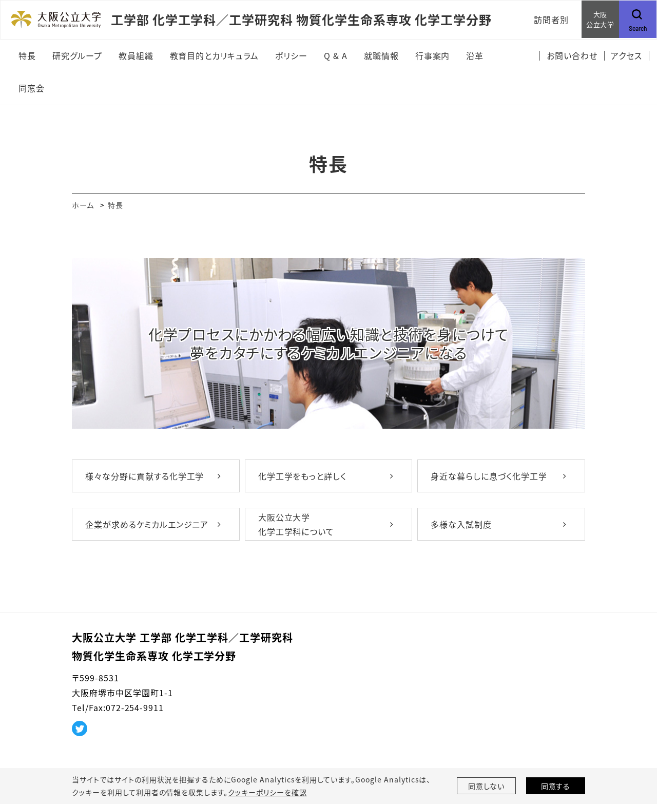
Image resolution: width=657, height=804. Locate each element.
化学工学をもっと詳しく (302, 476)
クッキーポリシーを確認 (267, 792)
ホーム (83, 205)
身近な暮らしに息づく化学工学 (489, 476)
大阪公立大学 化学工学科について (296, 524)
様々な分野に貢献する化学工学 (144, 476)
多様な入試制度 (461, 524)
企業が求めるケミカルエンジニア (146, 524)
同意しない (486, 786)
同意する (556, 786)
